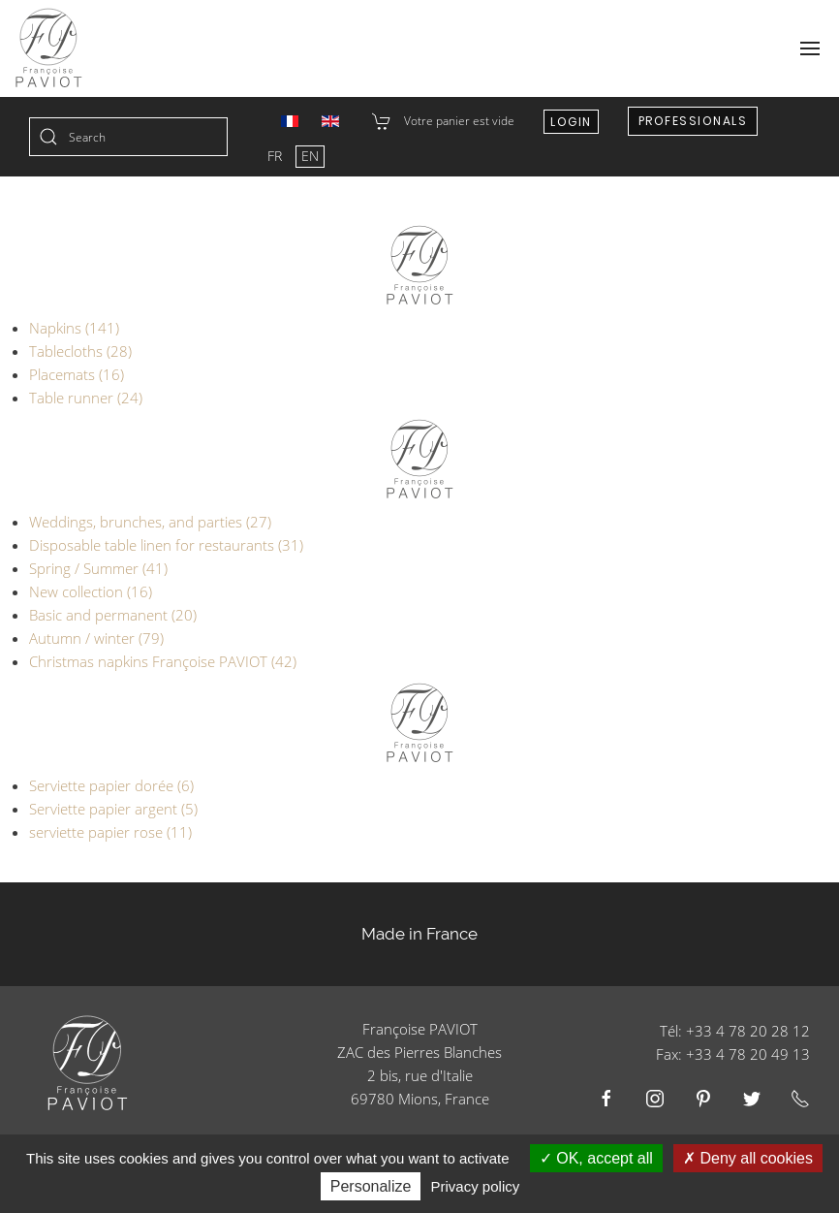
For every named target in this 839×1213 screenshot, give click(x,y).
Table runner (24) (85, 397)
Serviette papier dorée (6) (111, 785)
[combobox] (128, 136)
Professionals (693, 120)
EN (310, 155)
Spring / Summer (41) (98, 568)
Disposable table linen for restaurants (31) (166, 545)
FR (276, 155)
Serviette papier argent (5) (113, 808)
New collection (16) (90, 591)
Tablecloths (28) (80, 351)
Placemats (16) (76, 374)
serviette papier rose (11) (110, 832)
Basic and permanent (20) (113, 614)
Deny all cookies (748, 1158)
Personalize (371, 1186)
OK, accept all (596, 1158)
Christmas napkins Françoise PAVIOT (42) (162, 661)
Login (571, 121)
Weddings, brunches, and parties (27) (150, 521)
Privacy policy (475, 1186)
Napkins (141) (74, 327)
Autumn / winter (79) (96, 638)
